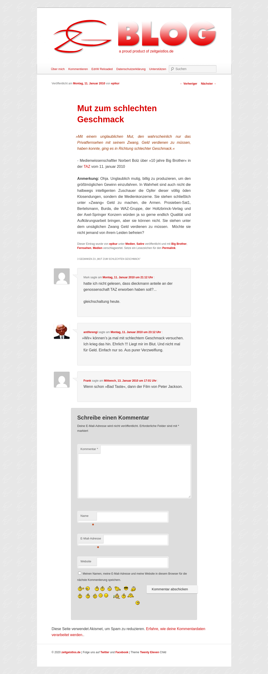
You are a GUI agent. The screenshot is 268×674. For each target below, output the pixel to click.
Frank (87, 380)
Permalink (169, 248)
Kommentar (89, 449)
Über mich (58, 69)
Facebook (121, 652)
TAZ (86, 166)
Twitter (104, 652)
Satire (140, 243)
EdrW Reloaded (102, 69)
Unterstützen (157, 69)
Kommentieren (78, 69)
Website (85, 561)
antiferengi (90, 332)
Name (87, 517)
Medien (130, 243)
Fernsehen (84, 248)
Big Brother (179, 243)
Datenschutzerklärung (130, 69)
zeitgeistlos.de (71, 652)
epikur (115, 83)
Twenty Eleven (149, 652)
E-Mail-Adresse (90, 540)
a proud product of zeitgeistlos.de (146, 51)
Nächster (208, 83)
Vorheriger (188, 83)
